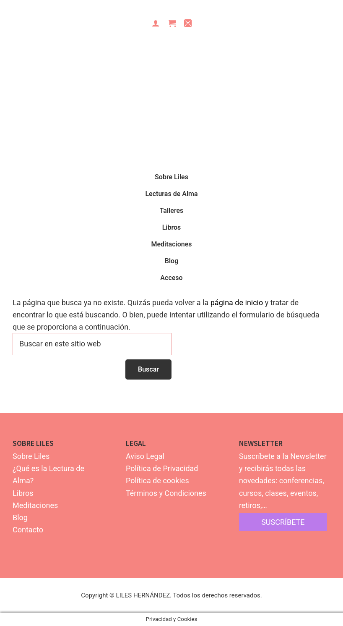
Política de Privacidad (162, 468)
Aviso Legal (145, 456)
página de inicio (236, 302)
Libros (23, 493)
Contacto (28, 529)
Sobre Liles (31, 456)
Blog (20, 517)
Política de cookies (157, 480)
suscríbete (282, 522)
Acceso (171, 278)
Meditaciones (35, 505)
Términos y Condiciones (166, 493)
